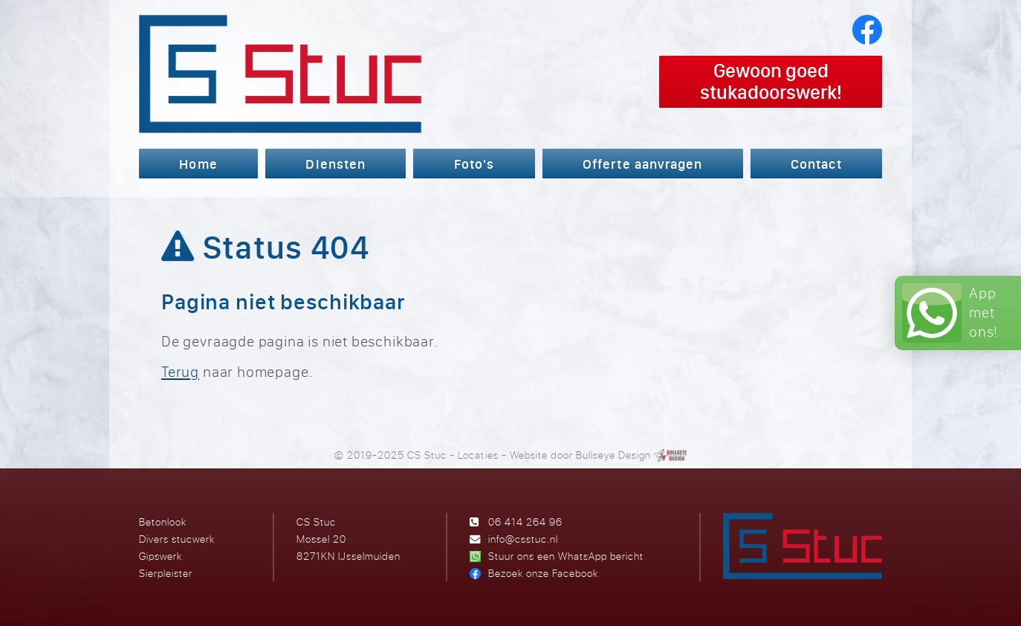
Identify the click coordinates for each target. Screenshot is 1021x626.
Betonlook (163, 521)
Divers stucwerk (177, 539)
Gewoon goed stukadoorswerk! (771, 81)
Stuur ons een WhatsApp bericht (566, 556)
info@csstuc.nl (523, 539)
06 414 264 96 (525, 521)
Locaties (478, 455)
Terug (180, 371)
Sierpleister (165, 573)
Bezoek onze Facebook (543, 573)
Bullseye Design (613, 455)
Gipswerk (160, 556)
